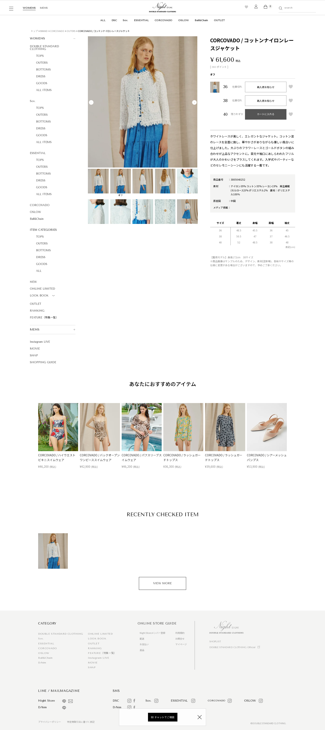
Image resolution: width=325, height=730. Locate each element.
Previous (91, 102)
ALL (103, 20)
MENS (44, 7)
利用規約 (179, 632)
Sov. (125, 20)
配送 (142, 638)
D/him (42, 662)
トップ (34, 31)
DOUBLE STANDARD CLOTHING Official (232, 647)
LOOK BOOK (43, 296)
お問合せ (179, 638)
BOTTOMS (43, 69)
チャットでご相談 (164, 717)
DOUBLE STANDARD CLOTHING (44, 48)
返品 (142, 650)
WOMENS (29, 7)
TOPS (40, 55)
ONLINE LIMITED (42, 288)
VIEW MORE (162, 583)
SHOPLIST (215, 641)
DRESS (40, 76)
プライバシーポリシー (49, 721)
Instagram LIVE (40, 341)
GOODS (41, 83)
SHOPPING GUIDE (43, 362)
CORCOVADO (163, 20)
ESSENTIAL (141, 20)
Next (194, 102)
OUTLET (219, 20)
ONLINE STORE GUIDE (157, 623)
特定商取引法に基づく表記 (81, 721)
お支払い (144, 644)
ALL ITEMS (44, 90)
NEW (33, 281)
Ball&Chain (201, 20)
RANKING (37, 310)
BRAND (44, 31)
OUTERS (71, 31)
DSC (114, 20)
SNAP (34, 355)
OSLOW (183, 20)
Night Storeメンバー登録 (152, 632)
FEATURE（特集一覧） (44, 317)
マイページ (181, 644)
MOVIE (35, 348)
